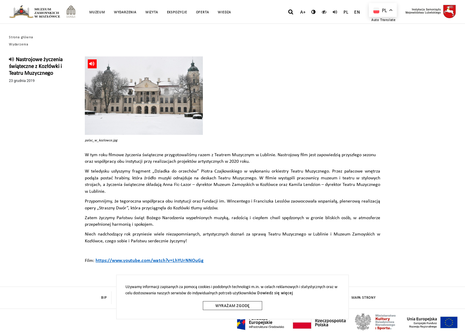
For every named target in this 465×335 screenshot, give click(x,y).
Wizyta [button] (151, 12)
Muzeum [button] (97, 12)
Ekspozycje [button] (177, 12)
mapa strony (363, 298)
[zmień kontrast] (313, 12)
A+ (303, 12)
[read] (335, 12)
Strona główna (21, 37)
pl (345, 12)
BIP (103, 298)
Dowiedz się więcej (275, 293)
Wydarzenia (125, 12)
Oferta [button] (202, 12)
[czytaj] (324, 12)
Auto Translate (383, 20)
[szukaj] (290, 12)
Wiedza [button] (224, 12)
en (357, 12)
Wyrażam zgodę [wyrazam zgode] (232, 306)
